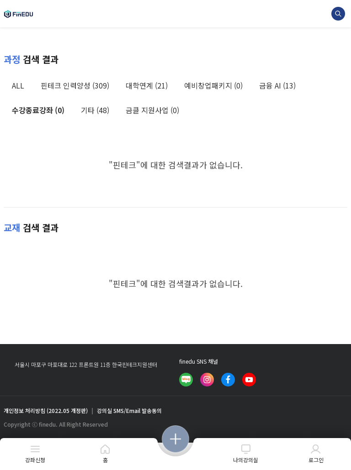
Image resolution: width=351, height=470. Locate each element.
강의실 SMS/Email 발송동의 (129, 410)
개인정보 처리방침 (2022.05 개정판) (46, 410)
